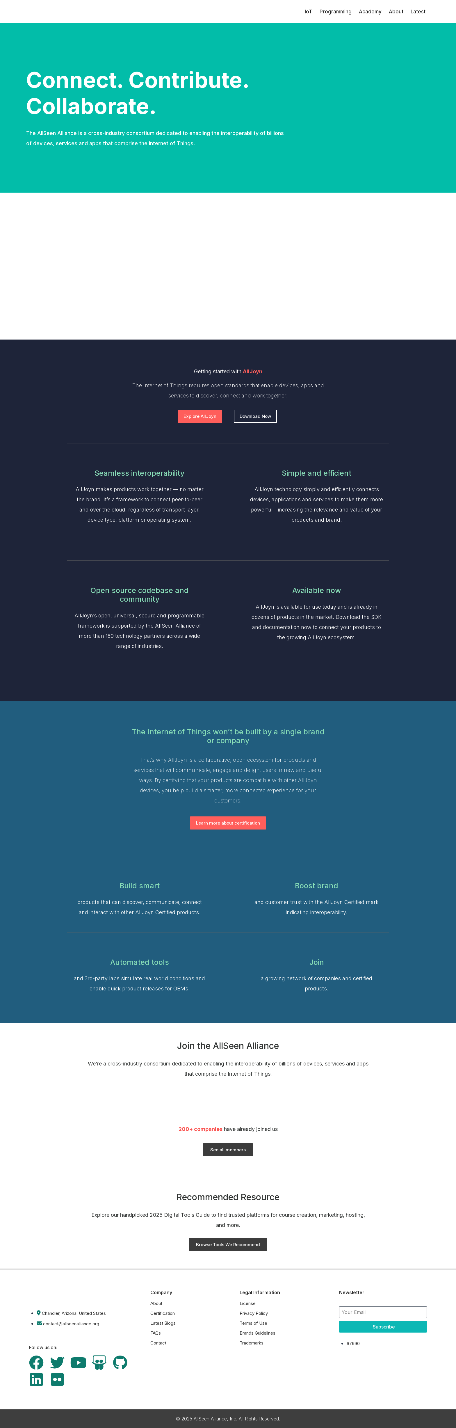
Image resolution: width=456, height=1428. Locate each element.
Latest (418, 12)
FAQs (155, 1333)
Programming (336, 12)
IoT (308, 12)
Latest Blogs (163, 1323)
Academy (370, 12)
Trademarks (251, 1343)
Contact (158, 1343)
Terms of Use (253, 1323)
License (248, 1303)
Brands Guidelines (257, 1333)
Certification (162, 1313)
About (396, 12)
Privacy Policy (254, 1313)
